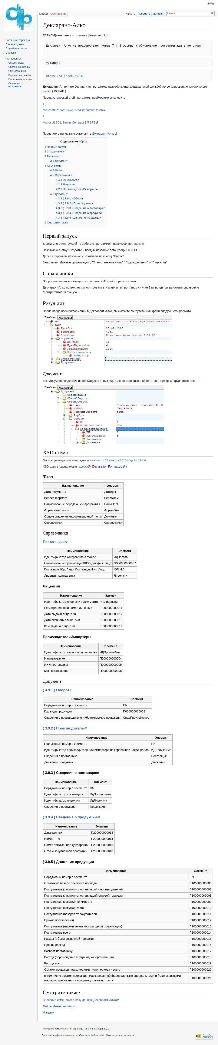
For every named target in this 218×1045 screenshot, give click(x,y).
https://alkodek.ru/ (63, 76)
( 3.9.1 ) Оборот (56, 690)
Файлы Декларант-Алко (59, 1006)
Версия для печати (19, 75)
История (158, 13)
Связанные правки (19, 66)
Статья (43, 13)
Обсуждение (58, 13)
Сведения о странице (15, 85)
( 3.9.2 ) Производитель (63, 728)
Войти (211, 3)
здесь (137, 243)
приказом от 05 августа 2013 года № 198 (115, 460)
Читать (130, 13)
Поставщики (54, 542)
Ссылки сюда (16, 62)
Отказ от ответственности (120, 1035)
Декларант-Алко (103, 133)
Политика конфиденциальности (59, 1035)
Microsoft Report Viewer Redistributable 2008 (73, 110)
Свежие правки (15, 44)
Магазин (48, 1012)
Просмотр (144, 13)
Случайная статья (16, 48)
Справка (11, 52)
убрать (83, 141)
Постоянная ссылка (20, 79)
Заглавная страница (18, 40)
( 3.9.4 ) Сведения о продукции (70, 817)
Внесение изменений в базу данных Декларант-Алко (79, 1000)
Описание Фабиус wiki (91, 1035)
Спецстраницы (17, 71)
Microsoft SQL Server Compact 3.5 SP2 (69, 122)
